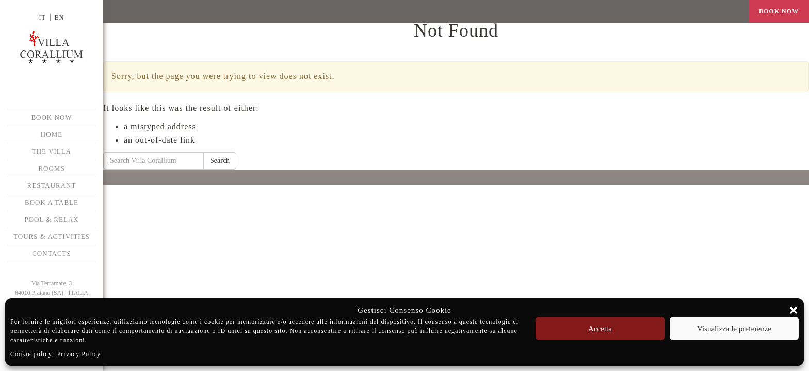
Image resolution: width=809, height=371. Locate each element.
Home (51, 134)
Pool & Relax (51, 219)
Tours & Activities (51, 236)
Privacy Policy (79, 354)
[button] (793, 310)
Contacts (51, 253)
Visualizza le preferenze (734, 329)
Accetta (600, 329)
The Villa (51, 151)
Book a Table (51, 202)
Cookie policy (31, 354)
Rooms (51, 168)
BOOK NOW (51, 117)
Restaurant (51, 185)
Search (220, 160)
